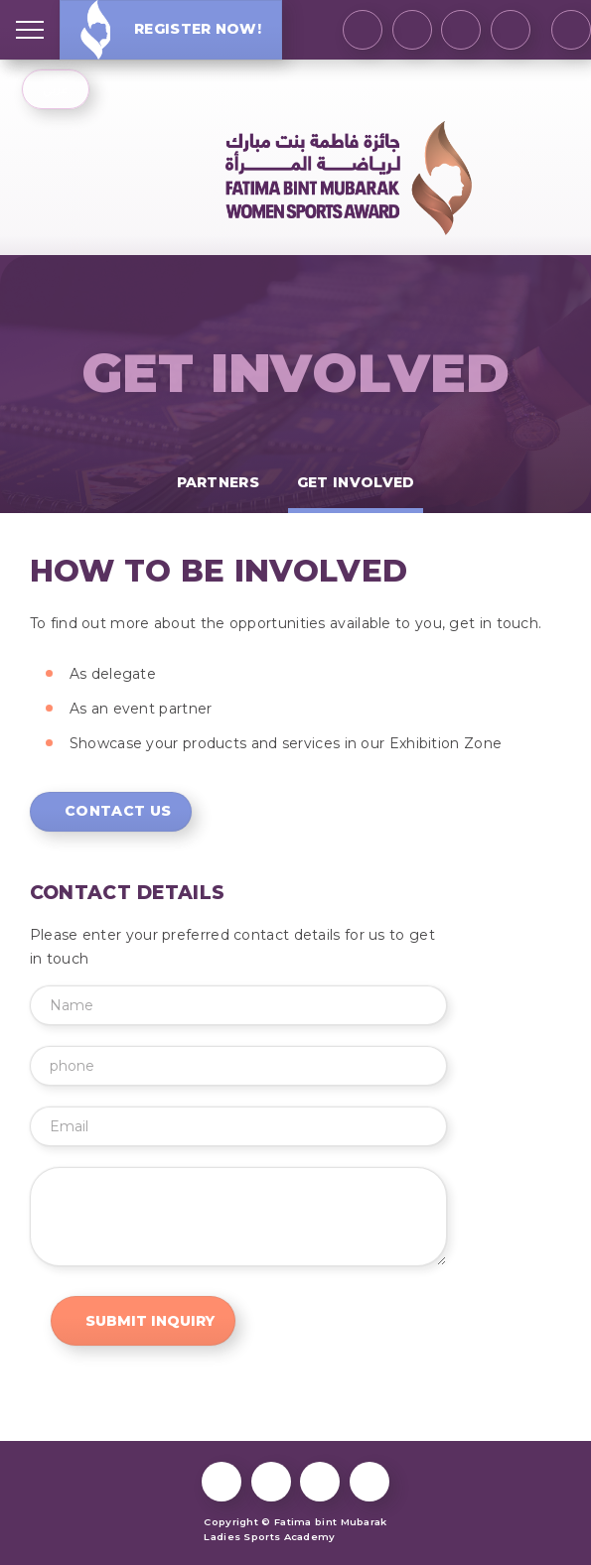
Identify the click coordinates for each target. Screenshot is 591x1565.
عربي (55, 89)
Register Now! (170, 29)
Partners (218, 482)
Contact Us (118, 811)
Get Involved (296, 373)
